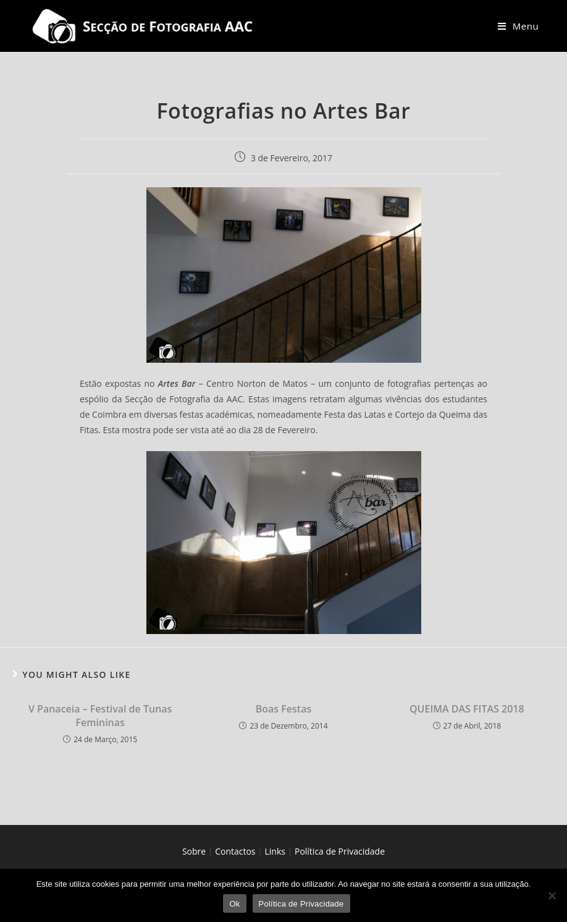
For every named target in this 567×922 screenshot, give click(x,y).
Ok (234, 903)
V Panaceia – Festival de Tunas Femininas (100, 715)
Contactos (235, 851)
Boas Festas (283, 709)
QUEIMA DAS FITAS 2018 (467, 709)
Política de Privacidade (340, 851)
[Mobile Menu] (518, 26)
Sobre (194, 851)
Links (275, 851)
